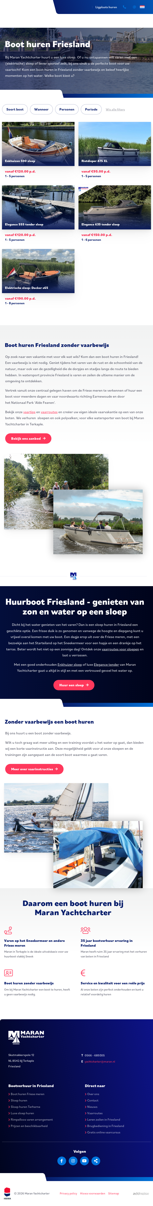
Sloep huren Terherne (24, 1107)
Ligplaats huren (106, 7)
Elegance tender (106, 664)
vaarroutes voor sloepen (120, 649)
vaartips (29, 411)
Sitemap (113, 1193)
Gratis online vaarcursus (102, 1132)
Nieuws (91, 1107)
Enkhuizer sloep (70, 664)
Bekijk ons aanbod (28, 438)
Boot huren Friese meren (26, 1094)
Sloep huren (17, 1100)
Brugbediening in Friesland (104, 1126)
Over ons (92, 1094)
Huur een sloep (74, 685)
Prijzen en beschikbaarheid (28, 1126)
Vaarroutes (94, 1113)
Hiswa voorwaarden (92, 1193)
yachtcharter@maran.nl (100, 1062)
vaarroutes (49, 411)
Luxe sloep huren (21, 1113)
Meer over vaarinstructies (34, 769)
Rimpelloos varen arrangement (30, 1120)
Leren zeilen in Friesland (102, 1120)
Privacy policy (68, 1193)
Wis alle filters (115, 109)
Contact (91, 1100)
